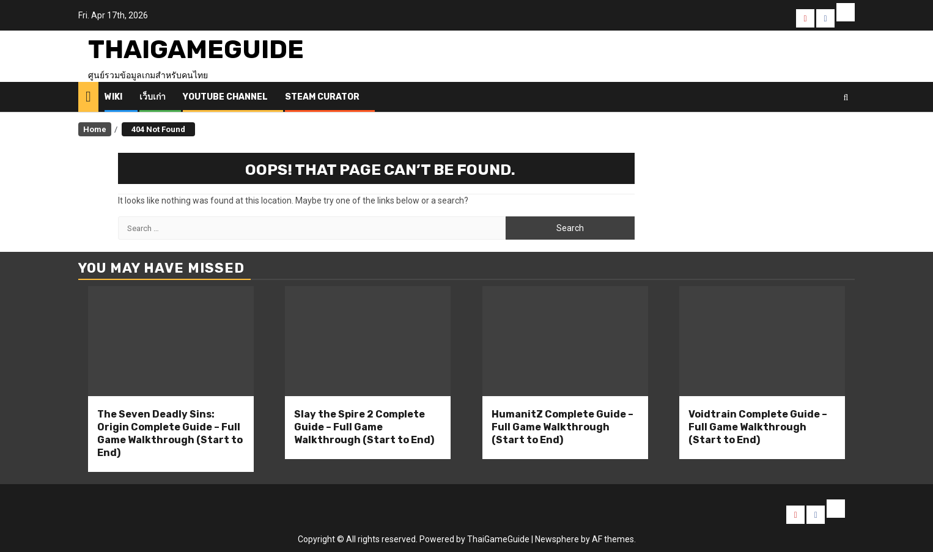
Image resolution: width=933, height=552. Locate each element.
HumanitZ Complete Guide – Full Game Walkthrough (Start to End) (562, 427)
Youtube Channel (225, 97)
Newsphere (557, 539)
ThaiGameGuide (196, 49)
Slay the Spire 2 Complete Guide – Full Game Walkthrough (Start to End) (364, 427)
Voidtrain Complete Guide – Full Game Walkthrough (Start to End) (757, 427)
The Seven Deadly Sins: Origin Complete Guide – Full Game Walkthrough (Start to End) (170, 433)
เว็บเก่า (152, 97)
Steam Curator (322, 97)
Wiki (113, 97)
